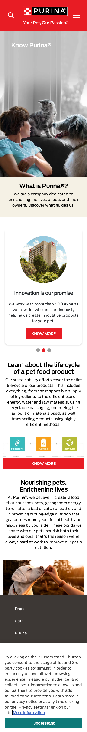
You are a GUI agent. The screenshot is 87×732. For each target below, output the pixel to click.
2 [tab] (43, 350)
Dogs (19, 609)
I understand (44, 723)
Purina (21, 633)
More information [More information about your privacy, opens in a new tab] (29, 712)
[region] (43, 687)
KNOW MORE (44, 334)
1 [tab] (38, 350)
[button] (76, 15)
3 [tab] (49, 350)
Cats (19, 621)
